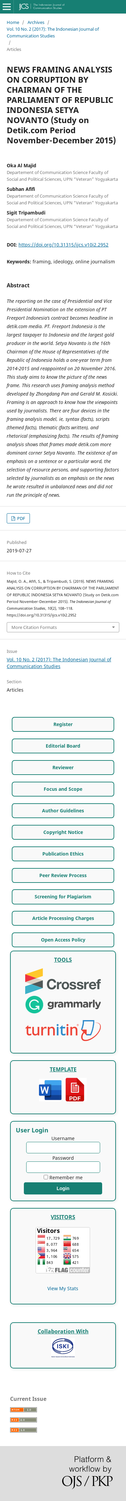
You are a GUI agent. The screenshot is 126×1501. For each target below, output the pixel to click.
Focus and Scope (63, 789)
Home (13, 22)
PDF (20, 518)
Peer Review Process (63, 875)
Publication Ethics (63, 853)
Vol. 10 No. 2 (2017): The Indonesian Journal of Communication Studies (53, 32)
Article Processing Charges (63, 918)
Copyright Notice (63, 832)
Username (63, 1138)
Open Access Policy (63, 939)
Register (63, 724)
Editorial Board (63, 746)
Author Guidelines (63, 810)
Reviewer (63, 767)
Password (63, 1158)
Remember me (66, 1177)
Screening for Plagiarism (63, 896)
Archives (36, 22)
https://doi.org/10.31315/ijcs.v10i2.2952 (63, 244)
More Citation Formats (34, 627)
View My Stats (62, 1288)
